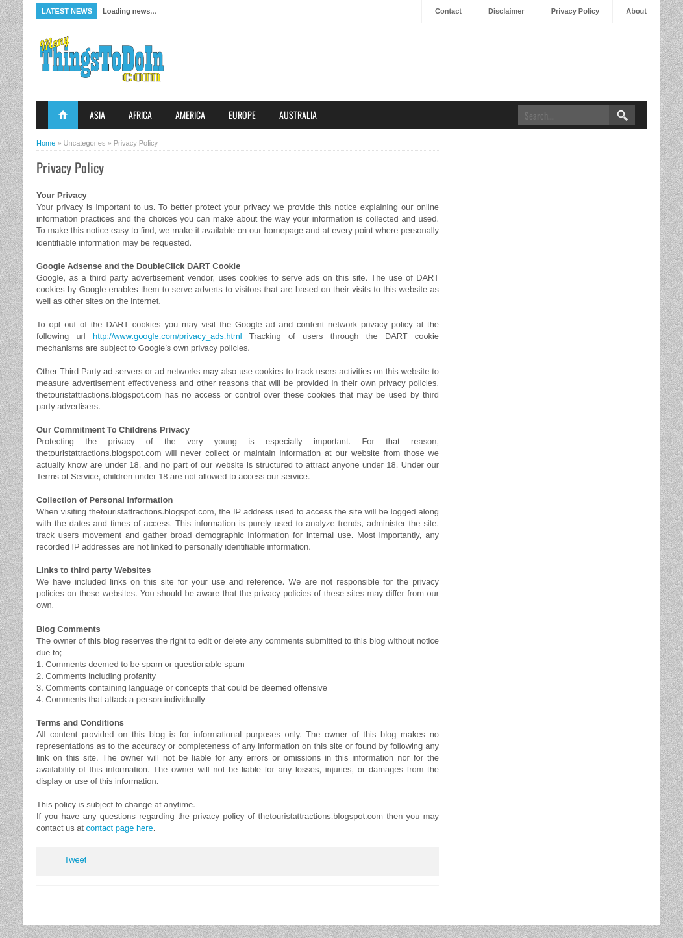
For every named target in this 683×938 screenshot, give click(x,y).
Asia (97, 114)
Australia (298, 114)
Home (63, 115)
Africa (140, 114)
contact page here (119, 828)
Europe (242, 114)
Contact (448, 11)
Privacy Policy (575, 11)
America (190, 114)
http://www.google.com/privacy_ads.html (167, 336)
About (636, 11)
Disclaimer (506, 11)
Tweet (75, 860)
